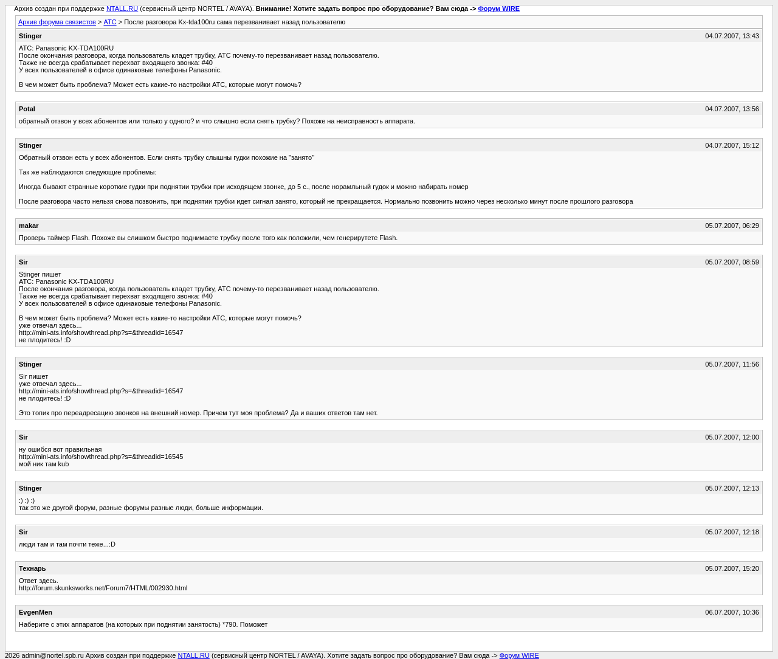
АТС (109, 22)
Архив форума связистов (57, 22)
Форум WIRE (499, 8)
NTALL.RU (122, 8)
